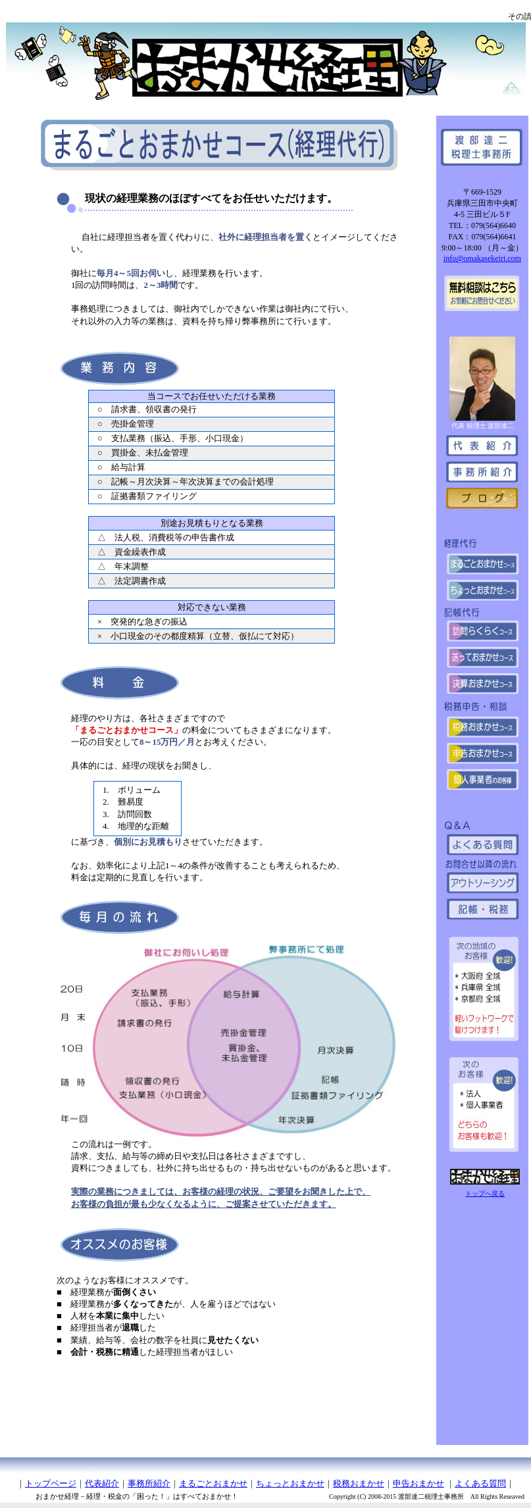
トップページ (50, 1483)
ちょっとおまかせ (290, 1483)
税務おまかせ (358, 1483)
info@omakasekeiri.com (482, 258)
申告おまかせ (418, 1483)
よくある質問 (480, 1483)
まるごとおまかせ (213, 1483)
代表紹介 (102, 1483)
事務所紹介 (149, 1483)
